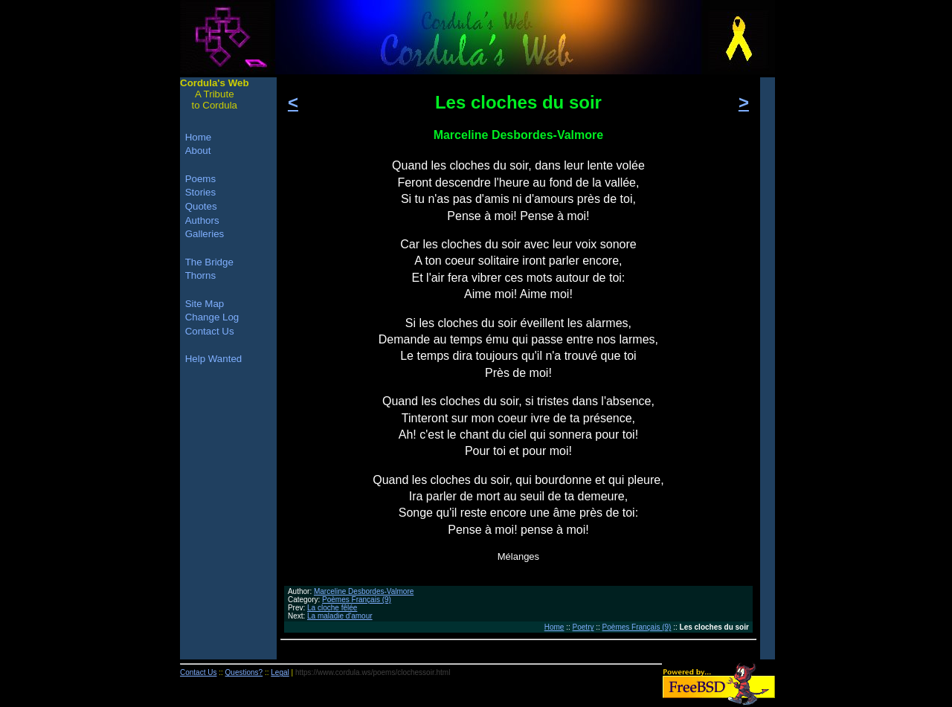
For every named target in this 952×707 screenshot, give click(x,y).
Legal (280, 672)
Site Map (205, 303)
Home (554, 627)
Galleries (205, 233)
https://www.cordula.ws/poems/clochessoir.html (372, 672)
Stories (200, 192)
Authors (202, 220)
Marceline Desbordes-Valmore (364, 591)
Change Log (212, 317)
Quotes (201, 206)
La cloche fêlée (332, 608)
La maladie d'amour (340, 616)
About (198, 150)
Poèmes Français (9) (356, 599)
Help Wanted (213, 358)
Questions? (244, 672)
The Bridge (209, 262)
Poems (200, 178)
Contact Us (209, 331)
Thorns (200, 275)
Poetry (583, 627)
